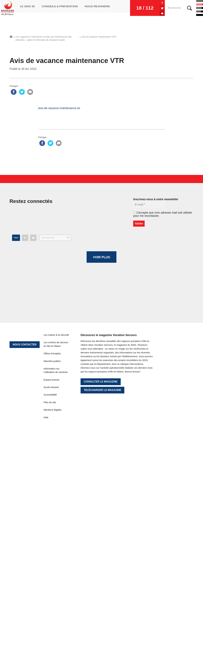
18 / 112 (131, 7)
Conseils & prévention (59, 8)
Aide (46, 607)
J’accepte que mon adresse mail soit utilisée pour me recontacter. (162, 214)
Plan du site (50, 592)
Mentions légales (53, 600)
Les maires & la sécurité (56, 525)
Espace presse (51, 569)
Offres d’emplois (52, 543)
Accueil (11, 36)
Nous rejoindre (97, 8)
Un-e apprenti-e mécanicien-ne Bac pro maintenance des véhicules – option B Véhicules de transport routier (43, 38)
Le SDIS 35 (26, 8)
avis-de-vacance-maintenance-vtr (59, 108)
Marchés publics (52, 551)
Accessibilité (50, 584)
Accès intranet (51, 577)
